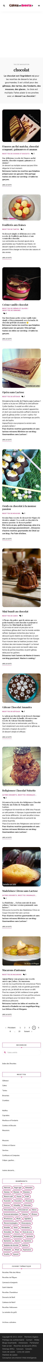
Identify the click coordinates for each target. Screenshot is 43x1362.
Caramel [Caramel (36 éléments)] (29, 1201)
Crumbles (5, 1100)
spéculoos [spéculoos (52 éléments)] (27, 1250)
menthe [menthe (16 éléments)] (7, 1228)
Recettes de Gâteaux (11, 396)
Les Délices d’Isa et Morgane (14, 1009)
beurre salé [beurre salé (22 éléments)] (9, 1196)
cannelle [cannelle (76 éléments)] (8, 1201)
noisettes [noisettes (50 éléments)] (8, 1232)
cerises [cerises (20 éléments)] (7, 1205)
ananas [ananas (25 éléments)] (7, 1192)
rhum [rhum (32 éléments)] (17, 1250)
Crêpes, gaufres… (8, 1160)
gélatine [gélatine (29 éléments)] (28, 1219)
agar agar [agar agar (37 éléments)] (18, 1188)
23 (19, 1031)
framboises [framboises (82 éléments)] (9, 1219)
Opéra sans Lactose (13, 392)
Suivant (27, 1031)
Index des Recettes (9, 1063)
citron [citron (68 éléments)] (34, 1210)
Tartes (4, 1090)
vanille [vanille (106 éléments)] (7, 1254)
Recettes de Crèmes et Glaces (14, 308)
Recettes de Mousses (11, 513)
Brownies (5, 1095)
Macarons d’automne (14, 970)
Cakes (4, 1085)
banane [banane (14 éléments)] (16, 1192)
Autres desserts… (8, 1170)
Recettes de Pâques (9, 1277)
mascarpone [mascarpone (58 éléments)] (26, 1223)
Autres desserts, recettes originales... (19, 795)
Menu (39, 5)
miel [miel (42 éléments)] (16, 1228)
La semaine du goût (9, 1312)
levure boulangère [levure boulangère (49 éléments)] (11, 1223)
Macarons (5, 1130)
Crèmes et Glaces (8, 1145)
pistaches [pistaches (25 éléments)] (8, 1241)
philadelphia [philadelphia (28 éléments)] (18, 1236)
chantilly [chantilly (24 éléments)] (17, 1205)
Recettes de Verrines (12, 310)
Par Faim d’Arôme (18, 533)
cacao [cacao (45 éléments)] (19, 1196)
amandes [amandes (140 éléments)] (29, 1188)
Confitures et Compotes (11, 1155)
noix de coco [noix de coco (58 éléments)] (28, 1232)
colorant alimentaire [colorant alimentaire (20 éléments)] (11, 1214)
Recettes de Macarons (11, 975)
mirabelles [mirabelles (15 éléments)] (26, 1228)
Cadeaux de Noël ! (9, 1302)
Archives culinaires (9, 1322)
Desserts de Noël (8, 1297)
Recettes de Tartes (10, 229)
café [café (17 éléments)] (27, 1196)
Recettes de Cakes (10, 616)
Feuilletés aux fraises (14, 224)
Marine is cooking (27, 658)
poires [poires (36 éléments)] (18, 1241)
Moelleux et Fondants (10, 1120)
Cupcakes (5, 1115)
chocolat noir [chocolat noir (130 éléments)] (23, 1210)
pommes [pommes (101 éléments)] (28, 1241)
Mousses (5, 1140)
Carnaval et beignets (10, 1282)
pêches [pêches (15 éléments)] (25, 1245)
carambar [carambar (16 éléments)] (18, 1201)
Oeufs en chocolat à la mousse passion (19, 507)
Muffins (5, 1110)
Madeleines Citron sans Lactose (20, 890)
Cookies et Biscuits (9, 1125)
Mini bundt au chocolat (15, 611)
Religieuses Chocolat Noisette (19, 790)
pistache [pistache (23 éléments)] (30, 1236)
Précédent (11, 1028)
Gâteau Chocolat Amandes (17, 707)
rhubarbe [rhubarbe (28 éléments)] (8, 1250)
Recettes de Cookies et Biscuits (16, 154)
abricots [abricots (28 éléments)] (7, 1188)
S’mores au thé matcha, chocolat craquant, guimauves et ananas (20, 148)
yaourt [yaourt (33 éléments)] (16, 1254)
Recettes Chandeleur (10, 1292)
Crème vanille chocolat (15, 304)
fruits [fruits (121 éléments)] (19, 1219)
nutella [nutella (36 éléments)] (7, 1236)
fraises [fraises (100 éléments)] (34, 1214)
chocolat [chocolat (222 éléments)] (28, 1205)
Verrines (5, 1150)
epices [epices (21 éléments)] (25, 1214)
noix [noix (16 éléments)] (17, 1232)
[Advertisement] (21, 34)
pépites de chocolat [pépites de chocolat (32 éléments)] (11, 1245)
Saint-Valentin (7, 1287)
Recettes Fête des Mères (11, 1272)
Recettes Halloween (9, 1307)
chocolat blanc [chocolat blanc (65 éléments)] (10, 1210)
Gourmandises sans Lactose (14, 434)
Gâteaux (5, 1081)
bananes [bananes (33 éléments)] (27, 1192)
